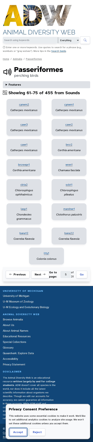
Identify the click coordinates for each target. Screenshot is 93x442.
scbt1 (69, 184)
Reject (37, 432)
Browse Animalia (13, 319)
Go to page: (53, 274)
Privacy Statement (14, 364)
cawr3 (24, 124)
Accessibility (10, 359)
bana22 (69, 233)
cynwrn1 (69, 104)
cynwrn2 (24, 104)
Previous (17, 274)
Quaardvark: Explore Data (18, 353)
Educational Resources (17, 336)
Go (82, 274)
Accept (18, 432)
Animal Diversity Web (39, 32)
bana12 (24, 233)
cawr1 (24, 144)
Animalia (17, 58)
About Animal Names (15, 331)
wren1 (69, 164)
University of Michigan (16, 296)
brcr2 (69, 144)
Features (15, 84)
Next (40, 274)
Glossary (8, 347)
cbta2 (24, 184)
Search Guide (58, 51)
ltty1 (46, 253)
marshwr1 (69, 209)
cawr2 (69, 124)
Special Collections (14, 342)
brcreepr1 (24, 164)
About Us (8, 325)
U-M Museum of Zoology (18, 301)
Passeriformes (34, 58)
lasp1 (24, 209)
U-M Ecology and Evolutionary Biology (26, 307)
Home (6, 58)
